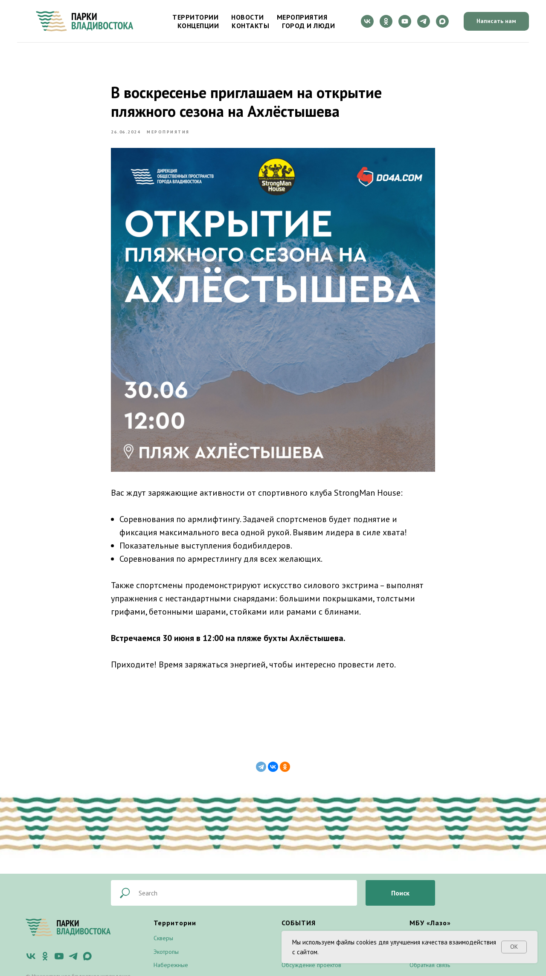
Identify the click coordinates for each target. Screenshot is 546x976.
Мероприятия (302, 17)
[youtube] (404, 21)
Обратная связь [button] (430, 965)
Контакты (250, 25)
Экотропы (166, 952)
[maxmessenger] (442, 21)
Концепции (198, 25)
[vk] (367, 21)
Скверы (163, 938)
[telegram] (423, 21)
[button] (496, 21)
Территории (195, 17)
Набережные (171, 965)
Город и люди (308, 25)
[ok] (386, 21)
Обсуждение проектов (311, 965)
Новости (247, 17)
